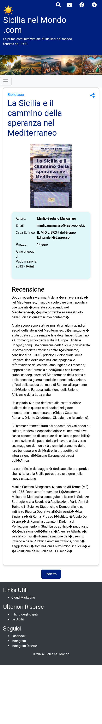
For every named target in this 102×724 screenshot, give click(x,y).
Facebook (18, 636)
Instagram (18, 641)
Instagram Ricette (24, 646)
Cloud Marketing (23, 597)
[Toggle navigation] (6, 81)
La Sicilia (17, 619)
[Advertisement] (51, 694)
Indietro (51, 574)
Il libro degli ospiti (24, 614)
